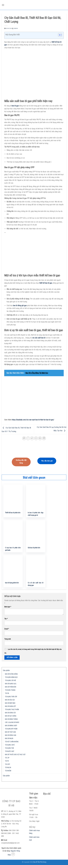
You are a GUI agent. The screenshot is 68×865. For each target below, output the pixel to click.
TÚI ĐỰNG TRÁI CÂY (11, 697)
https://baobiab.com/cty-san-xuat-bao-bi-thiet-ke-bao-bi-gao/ (33, 420)
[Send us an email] (13, 854)
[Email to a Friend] (36, 438)
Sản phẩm (6, 670)
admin (16, 28)
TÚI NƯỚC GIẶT (9, 751)
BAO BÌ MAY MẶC (10, 703)
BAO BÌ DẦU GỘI (10, 700)
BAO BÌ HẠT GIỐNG (10, 716)
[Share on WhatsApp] (24, 438)
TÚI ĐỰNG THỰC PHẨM (12, 710)
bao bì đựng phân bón (12, 583)
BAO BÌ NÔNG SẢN (10, 735)
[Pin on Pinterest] (40, 438)
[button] (58, 35)
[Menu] (3, 5)
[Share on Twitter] (32, 438)
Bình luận (7, 607)
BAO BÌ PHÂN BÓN (10, 687)
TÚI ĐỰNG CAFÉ (10, 745)
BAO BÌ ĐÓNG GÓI (10, 713)
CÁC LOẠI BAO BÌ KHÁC (12, 722)
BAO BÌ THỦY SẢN (10, 732)
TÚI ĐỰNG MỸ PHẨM (11, 729)
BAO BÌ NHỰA (9, 738)
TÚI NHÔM (8, 771)
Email (6, 629)
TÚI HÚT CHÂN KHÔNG (12, 742)
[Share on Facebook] (28, 438)
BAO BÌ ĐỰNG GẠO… (11, 684)
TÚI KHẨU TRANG (10, 690)
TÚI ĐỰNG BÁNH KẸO (11, 677)
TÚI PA (7, 693)
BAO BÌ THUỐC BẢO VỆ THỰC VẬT (15, 755)
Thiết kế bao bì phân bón (12, 513)
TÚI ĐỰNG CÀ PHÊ (10, 680)
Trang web (7, 639)
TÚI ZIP (7, 758)
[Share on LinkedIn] (44, 438)
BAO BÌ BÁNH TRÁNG (11, 719)
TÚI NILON (8, 768)
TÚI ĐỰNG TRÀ (9, 748)
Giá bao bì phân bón (34, 548)
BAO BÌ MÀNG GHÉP (11, 726)
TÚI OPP (7, 764)
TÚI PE (7, 761)
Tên (6, 619)
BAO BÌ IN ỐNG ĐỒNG (11, 674)
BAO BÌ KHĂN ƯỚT (10, 706)
